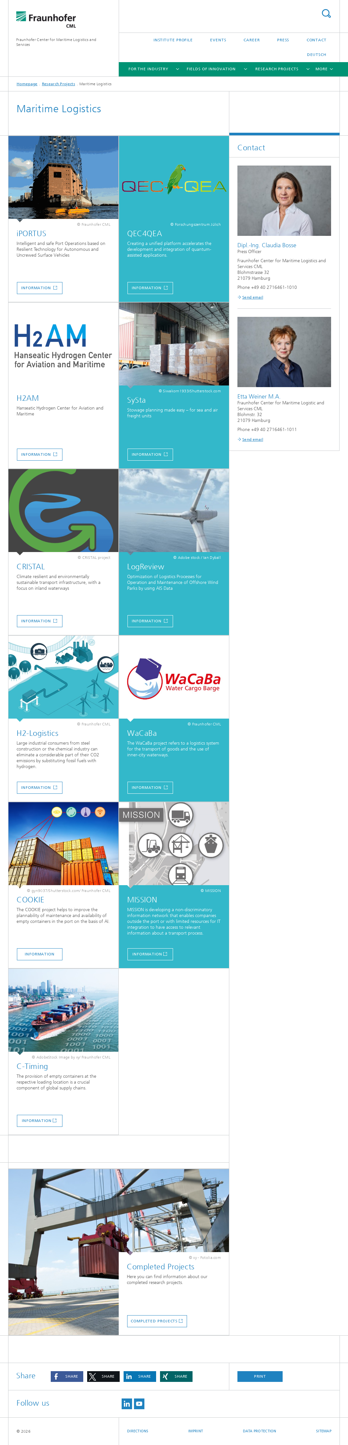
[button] (67, 1376)
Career (252, 40)
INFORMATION (147, 954)
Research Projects (276, 69)
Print (260, 1376)
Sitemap (323, 1431)
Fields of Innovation (211, 69)
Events (218, 40)
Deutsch (317, 54)
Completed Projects (154, 1321)
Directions (138, 1431)
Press (283, 40)
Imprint (195, 1431)
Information (36, 288)
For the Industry (148, 69)
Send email (252, 297)
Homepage (27, 84)
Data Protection (259, 1431)
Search (326, 13)
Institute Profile (173, 40)
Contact (317, 40)
